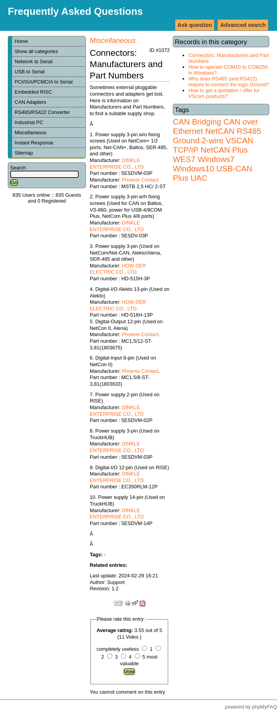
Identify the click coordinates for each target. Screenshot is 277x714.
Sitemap (23, 153)
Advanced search (243, 25)
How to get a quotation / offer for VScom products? (224, 93)
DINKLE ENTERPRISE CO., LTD (117, 163)
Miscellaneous (30, 132)
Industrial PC (31, 122)
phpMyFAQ (264, 707)
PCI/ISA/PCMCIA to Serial (43, 82)
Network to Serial (36, 61)
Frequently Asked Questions (75, 11)
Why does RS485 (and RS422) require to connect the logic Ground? (228, 81)
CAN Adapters (30, 102)
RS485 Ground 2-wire (217, 135)
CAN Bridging (197, 121)
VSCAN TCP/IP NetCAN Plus (213, 145)
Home (21, 41)
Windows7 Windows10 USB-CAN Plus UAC (212, 168)
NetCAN (219, 130)
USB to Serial (29, 72)
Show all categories (36, 51)
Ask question (195, 25)
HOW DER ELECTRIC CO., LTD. (118, 269)
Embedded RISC (36, 92)
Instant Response (33, 143)
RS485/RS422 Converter (42, 112)
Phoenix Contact (140, 180)
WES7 (184, 159)
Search (18, 168)
